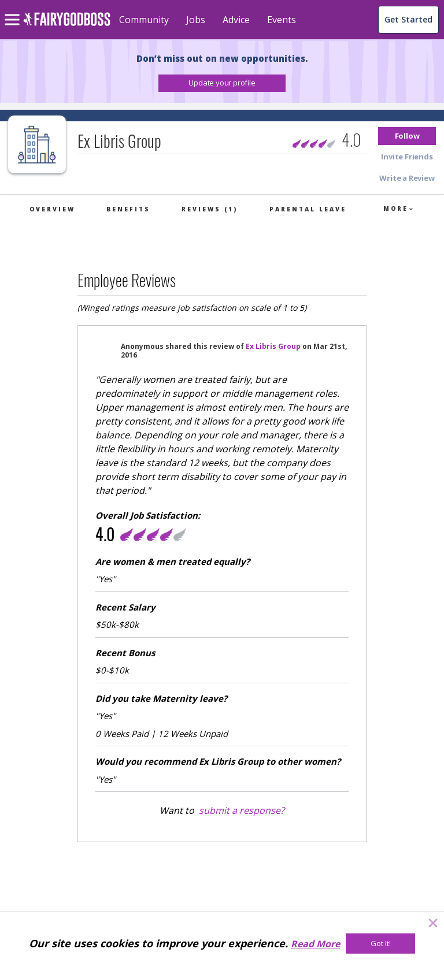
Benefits (128, 209)
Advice (236, 19)
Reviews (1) (210, 209)
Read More (315, 943)
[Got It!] (380, 943)
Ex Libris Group (273, 346)
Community (144, 19)
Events (281, 19)
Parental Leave (307, 209)
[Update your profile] (222, 83)
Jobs (195, 19)
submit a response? (241, 810)
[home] (66, 25)
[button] (222, 83)
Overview (52, 209)
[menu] (14, 10)
